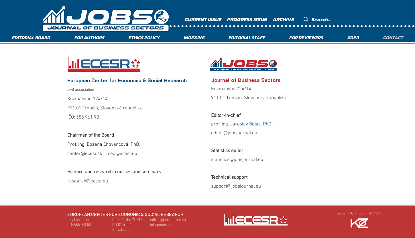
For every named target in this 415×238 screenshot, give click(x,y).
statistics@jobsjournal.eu (237, 160)
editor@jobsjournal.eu (234, 133)
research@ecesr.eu (87, 181)
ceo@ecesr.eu (122, 154)
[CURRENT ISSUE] (204, 19)
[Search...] (343, 19)
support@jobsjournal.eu (236, 186)
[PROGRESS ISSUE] (248, 19)
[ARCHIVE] (284, 19)
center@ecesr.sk (84, 154)
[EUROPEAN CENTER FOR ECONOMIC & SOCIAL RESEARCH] (125, 214)
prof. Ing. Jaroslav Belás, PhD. (242, 124)
